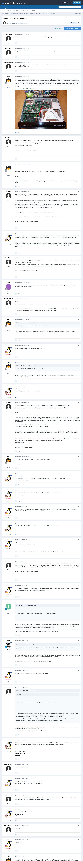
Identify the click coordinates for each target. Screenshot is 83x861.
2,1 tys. (8, 651)
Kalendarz (9, 10)
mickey (8, 640)
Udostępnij (65, 22)
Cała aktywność (13, 6)
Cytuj (19, 43)
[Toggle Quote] (16, 322)
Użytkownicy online (25, 10)
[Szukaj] (65, 7)
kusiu (8, 76)
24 (8, 293)
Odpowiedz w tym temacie (73, 28)
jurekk (8, 282)
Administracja (16, 10)
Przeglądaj (5, 7)
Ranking (33, 10)
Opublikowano (22, 34)
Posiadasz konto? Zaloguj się (65, 2)
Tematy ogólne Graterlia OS (23, 23)
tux (8, 233)
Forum (3, 10)
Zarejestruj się (77, 2)
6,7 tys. (9, 244)
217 (8, 613)
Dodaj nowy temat (58, 28)
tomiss (8, 602)
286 (8, 87)
